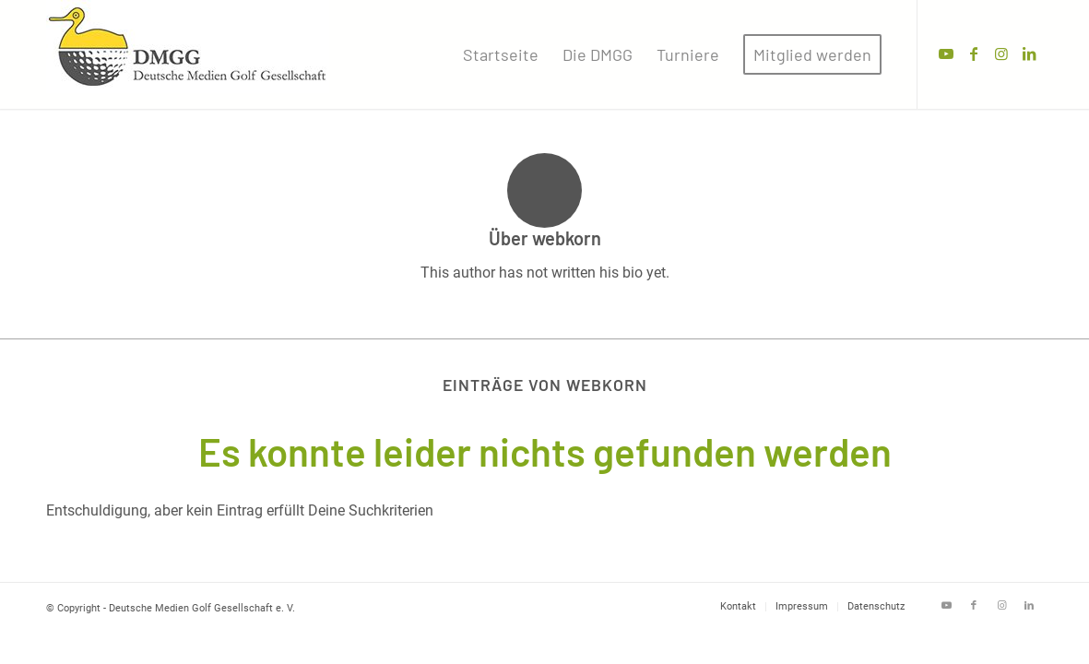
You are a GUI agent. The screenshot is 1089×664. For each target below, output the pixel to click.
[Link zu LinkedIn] (1029, 53)
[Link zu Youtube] (946, 53)
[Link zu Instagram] (1001, 53)
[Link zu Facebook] (974, 53)
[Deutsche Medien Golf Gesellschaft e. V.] (187, 54)
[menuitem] (500, 54)
